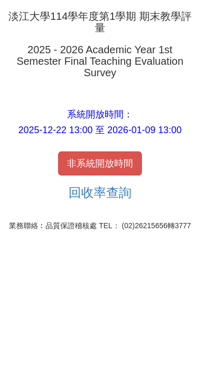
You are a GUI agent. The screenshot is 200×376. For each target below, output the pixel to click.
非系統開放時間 (100, 163)
